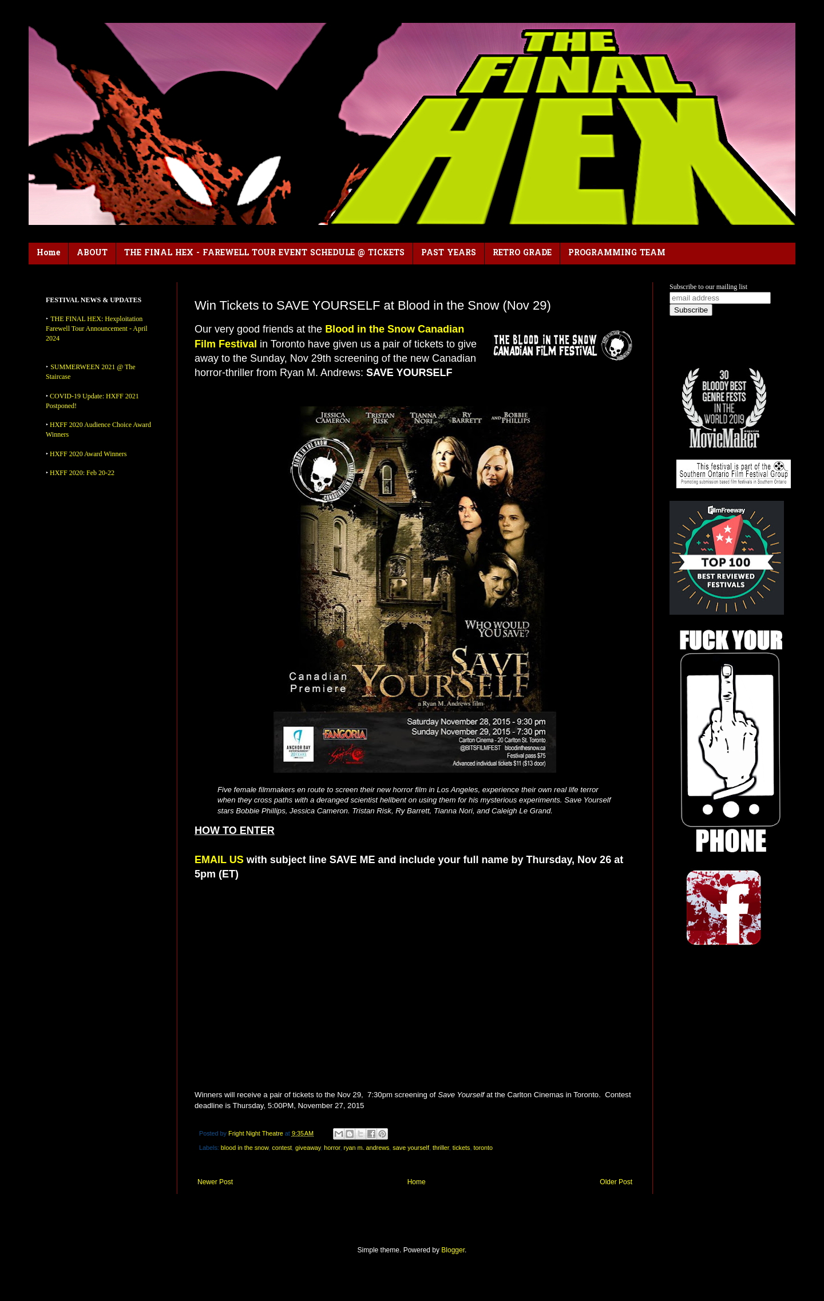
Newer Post (215, 1182)
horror (332, 1147)
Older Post (616, 1182)
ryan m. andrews (367, 1147)
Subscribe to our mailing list (708, 287)
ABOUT (92, 253)
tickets (461, 1147)
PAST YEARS (448, 253)
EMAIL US (219, 859)
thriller (441, 1147)
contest (282, 1147)
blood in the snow (244, 1147)
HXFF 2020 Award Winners (88, 454)
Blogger (453, 1250)
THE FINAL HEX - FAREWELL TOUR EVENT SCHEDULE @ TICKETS (264, 253)
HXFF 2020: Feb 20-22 (82, 473)
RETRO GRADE (522, 253)
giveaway (307, 1147)
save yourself (411, 1147)
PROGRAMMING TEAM (616, 253)
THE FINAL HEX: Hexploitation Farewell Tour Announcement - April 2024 (97, 328)
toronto (483, 1147)
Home (48, 253)
